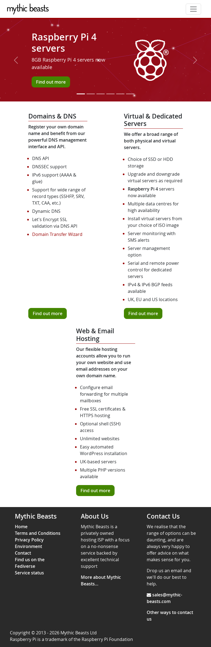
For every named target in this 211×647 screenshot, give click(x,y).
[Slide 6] (130, 94)
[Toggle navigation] (193, 9)
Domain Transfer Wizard (57, 234)
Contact (23, 553)
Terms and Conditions (37, 533)
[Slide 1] (81, 94)
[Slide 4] (110, 94)
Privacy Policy (29, 540)
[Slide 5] (120, 94)
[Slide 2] (91, 94)
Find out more (47, 313)
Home (21, 527)
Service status (29, 573)
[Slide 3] (100, 94)
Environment (28, 546)
